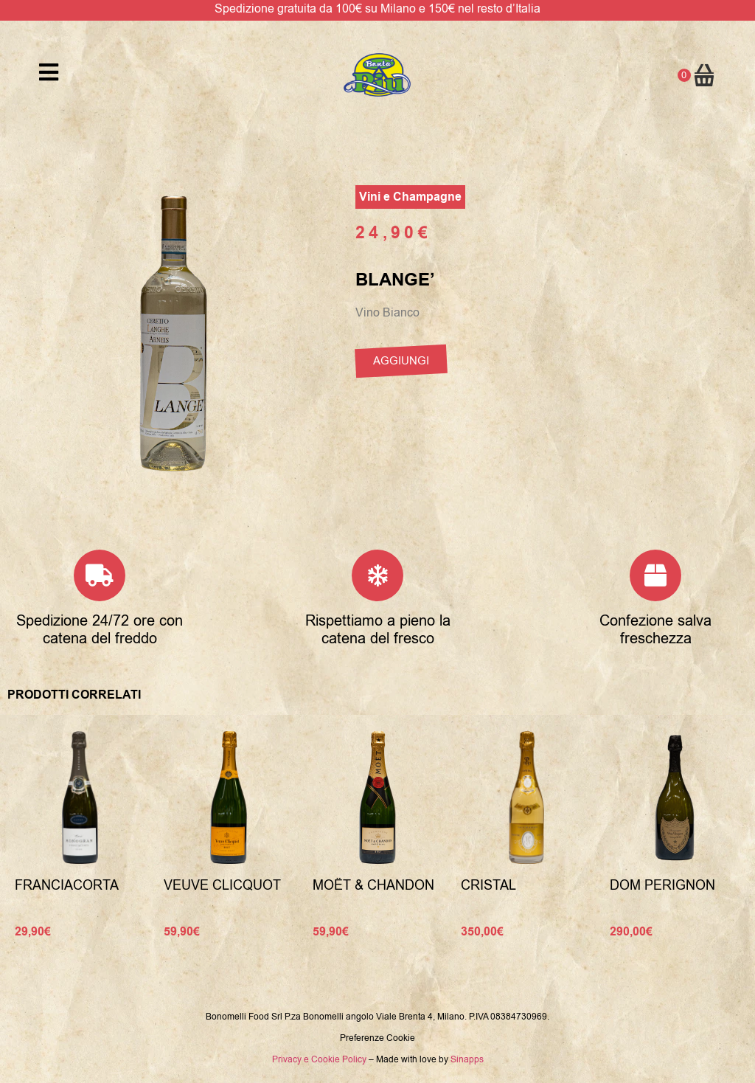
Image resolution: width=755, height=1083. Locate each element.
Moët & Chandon (373, 885)
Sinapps (467, 1059)
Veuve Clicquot (222, 885)
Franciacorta (67, 885)
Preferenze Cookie (377, 1038)
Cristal (488, 885)
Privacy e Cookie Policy (319, 1059)
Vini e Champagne (410, 197)
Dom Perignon (662, 885)
